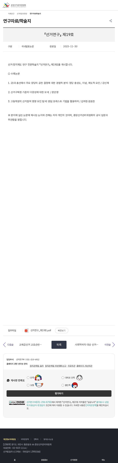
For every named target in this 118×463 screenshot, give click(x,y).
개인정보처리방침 (9, 439)
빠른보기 (61, 330)
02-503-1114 (19, 448)
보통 (32, 385)
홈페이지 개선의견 (84, 366)
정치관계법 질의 (37, 366)
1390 (33, 451)
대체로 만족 (70, 377)
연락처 (36, 439)
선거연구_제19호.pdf (38, 330)
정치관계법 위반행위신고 (55, 366)
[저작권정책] (91, 405)
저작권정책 (25, 439)
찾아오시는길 (48, 439)
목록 (58, 344)
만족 (32, 377)
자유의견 (71, 366)
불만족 (68, 385)
